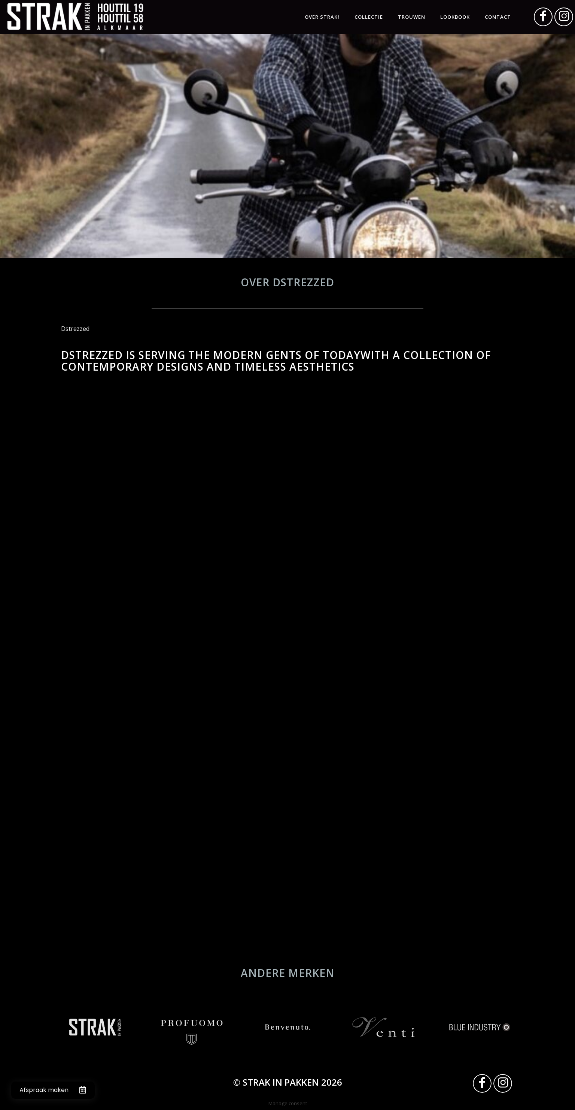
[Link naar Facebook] (543, 16)
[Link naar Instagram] (563, 16)
